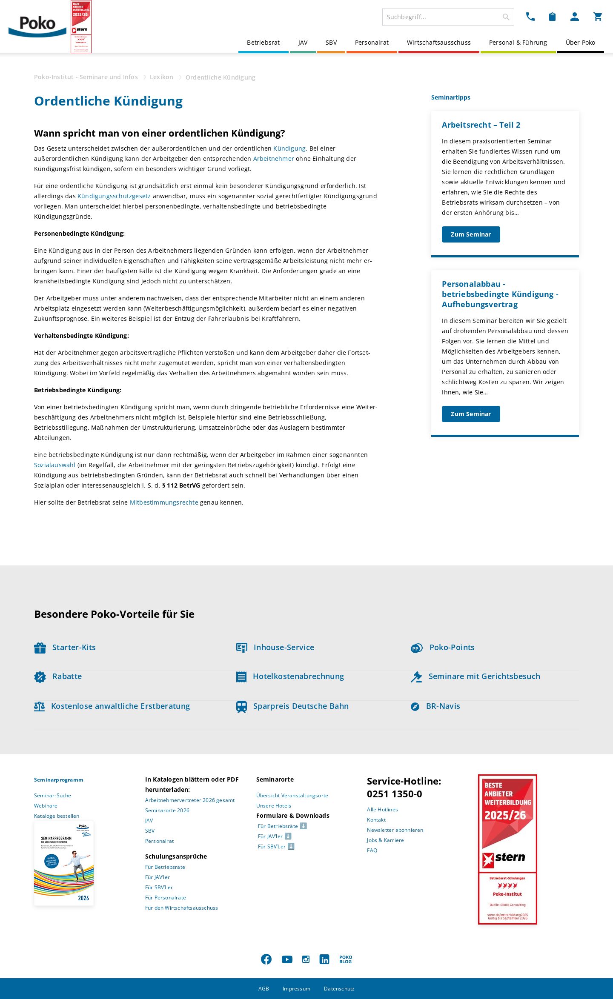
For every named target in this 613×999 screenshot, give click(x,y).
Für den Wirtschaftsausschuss (181, 907)
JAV (303, 42)
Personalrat (372, 42)
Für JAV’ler (157, 877)
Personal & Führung (518, 42)
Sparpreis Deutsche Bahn (292, 706)
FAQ (372, 850)
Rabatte (58, 676)
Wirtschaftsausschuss (439, 42)
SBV (331, 42)
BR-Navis (435, 706)
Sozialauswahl (55, 465)
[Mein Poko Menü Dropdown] (574, 16)
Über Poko (581, 42)
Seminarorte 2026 (167, 810)
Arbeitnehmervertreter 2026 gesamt (190, 800)
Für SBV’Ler (159, 887)
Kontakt (376, 819)
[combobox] (448, 17)
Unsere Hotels (274, 805)
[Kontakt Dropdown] (530, 16)
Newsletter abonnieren (395, 829)
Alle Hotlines (382, 809)
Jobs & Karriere (385, 840)
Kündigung (289, 148)
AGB (263, 988)
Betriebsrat (263, 42)
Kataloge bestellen (57, 815)
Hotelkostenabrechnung (290, 676)
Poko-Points (443, 647)
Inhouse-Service (275, 647)
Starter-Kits (65, 647)
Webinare (46, 805)
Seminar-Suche (53, 795)
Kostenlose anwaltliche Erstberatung (112, 706)
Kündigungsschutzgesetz (115, 196)
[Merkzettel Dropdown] (552, 16)
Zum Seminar (471, 234)
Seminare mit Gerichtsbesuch (475, 676)
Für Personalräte (165, 897)
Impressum (296, 988)
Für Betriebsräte (165, 867)
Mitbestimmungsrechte (164, 502)
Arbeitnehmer (274, 158)
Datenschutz (339, 988)
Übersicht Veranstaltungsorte (292, 795)
